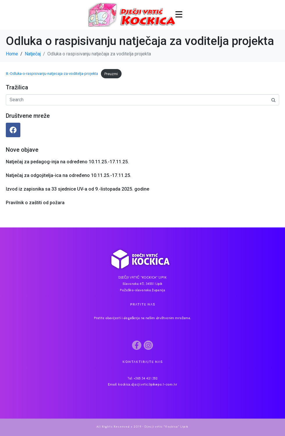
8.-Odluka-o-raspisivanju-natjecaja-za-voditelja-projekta (52, 74)
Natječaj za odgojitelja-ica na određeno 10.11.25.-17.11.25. (68, 175)
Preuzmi (111, 74)
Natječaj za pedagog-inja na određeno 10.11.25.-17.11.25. (67, 161)
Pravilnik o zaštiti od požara (35, 202)
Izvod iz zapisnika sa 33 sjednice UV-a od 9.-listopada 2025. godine (77, 189)
